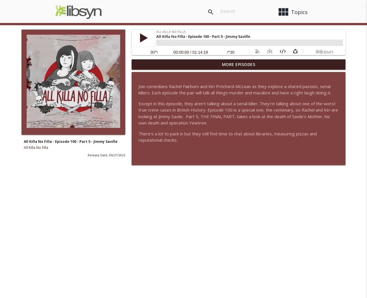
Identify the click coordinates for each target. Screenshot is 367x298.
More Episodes (238, 64)
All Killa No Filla (36, 147)
